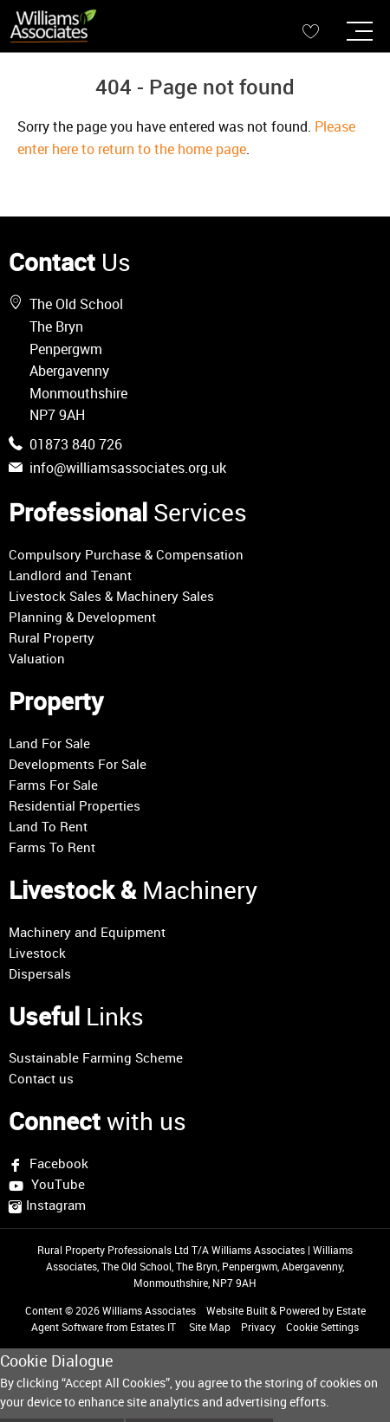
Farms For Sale (53, 784)
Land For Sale (49, 743)
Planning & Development (82, 616)
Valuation (37, 658)
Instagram (56, 1204)
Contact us (41, 1078)
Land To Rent (48, 826)
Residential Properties (74, 805)
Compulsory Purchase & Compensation (126, 554)
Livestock (37, 952)
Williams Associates (149, 1310)
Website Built (237, 1310)
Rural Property (51, 637)
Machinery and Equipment (87, 931)
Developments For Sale (77, 763)
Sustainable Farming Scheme (96, 1057)
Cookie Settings (322, 1327)
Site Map (210, 1327)
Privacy (258, 1327)
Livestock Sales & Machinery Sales (111, 595)
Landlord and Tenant (70, 575)
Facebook (57, 1163)
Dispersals (40, 973)
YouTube (56, 1185)
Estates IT (153, 1327)
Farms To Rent (52, 847)
